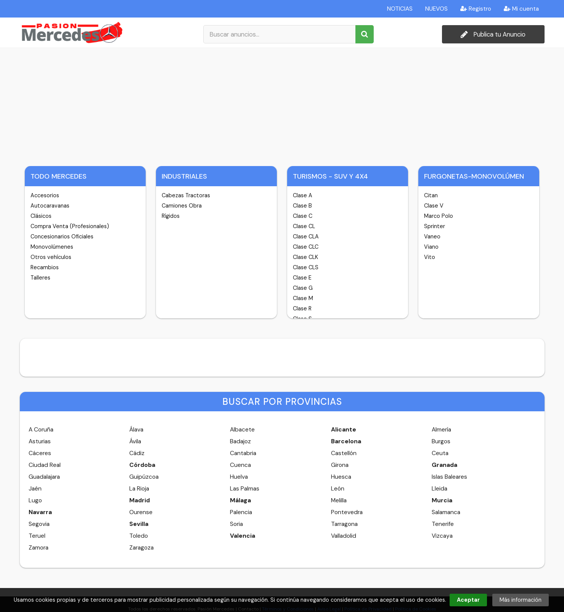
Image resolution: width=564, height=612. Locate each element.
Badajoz (240, 441)
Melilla (339, 500)
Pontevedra (347, 512)
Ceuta (440, 453)
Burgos (441, 441)
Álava (136, 429)
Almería (441, 429)
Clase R (302, 308)
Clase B (302, 205)
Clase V (433, 205)
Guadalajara (44, 477)
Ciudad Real (45, 465)
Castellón (344, 453)
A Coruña (41, 429)
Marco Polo (438, 216)
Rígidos (171, 216)
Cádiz (137, 453)
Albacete (242, 429)
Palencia (241, 512)
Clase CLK (305, 257)
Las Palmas (244, 488)
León (337, 488)
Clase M (303, 298)
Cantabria (243, 453)
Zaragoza (141, 547)
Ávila (135, 441)
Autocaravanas (50, 205)
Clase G (303, 287)
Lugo (35, 500)
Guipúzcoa (144, 477)
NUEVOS (436, 9)
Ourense (141, 512)
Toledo (138, 536)
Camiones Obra (182, 205)
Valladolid (343, 536)
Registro (475, 9)
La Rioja (139, 488)
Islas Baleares (449, 477)
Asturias (40, 441)
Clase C (302, 216)
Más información (521, 599)
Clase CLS (305, 267)
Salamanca (446, 512)
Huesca (341, 477)
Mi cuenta (521, 9)
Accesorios (45, 195)
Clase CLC (305, 246)
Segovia (39, 524)
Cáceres (40, 453)
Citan (431, 195)
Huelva (239, 477)
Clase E (302, 277)
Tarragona (344, 524)
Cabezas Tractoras (186, 195)
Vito (429, 257)
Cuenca (240, 465)
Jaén (35, 488)
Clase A (302, 195)
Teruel (37, 536)
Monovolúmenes (52, 246)
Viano (431, 246)
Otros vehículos (51, 257)
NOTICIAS (400, 9)
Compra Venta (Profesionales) (70, 226)
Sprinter (434, 226)
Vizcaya (442, 536)
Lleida (439, 488)
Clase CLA (306, 236)
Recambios (45, 267)
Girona (340, 465)
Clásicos (41, 216)
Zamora (38, 547)
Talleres (40, 277)
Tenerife (443, 524)
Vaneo (432, 236)
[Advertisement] (282, 105)
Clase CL (304, 226)
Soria (236, 524)
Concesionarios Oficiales (62, 236)
